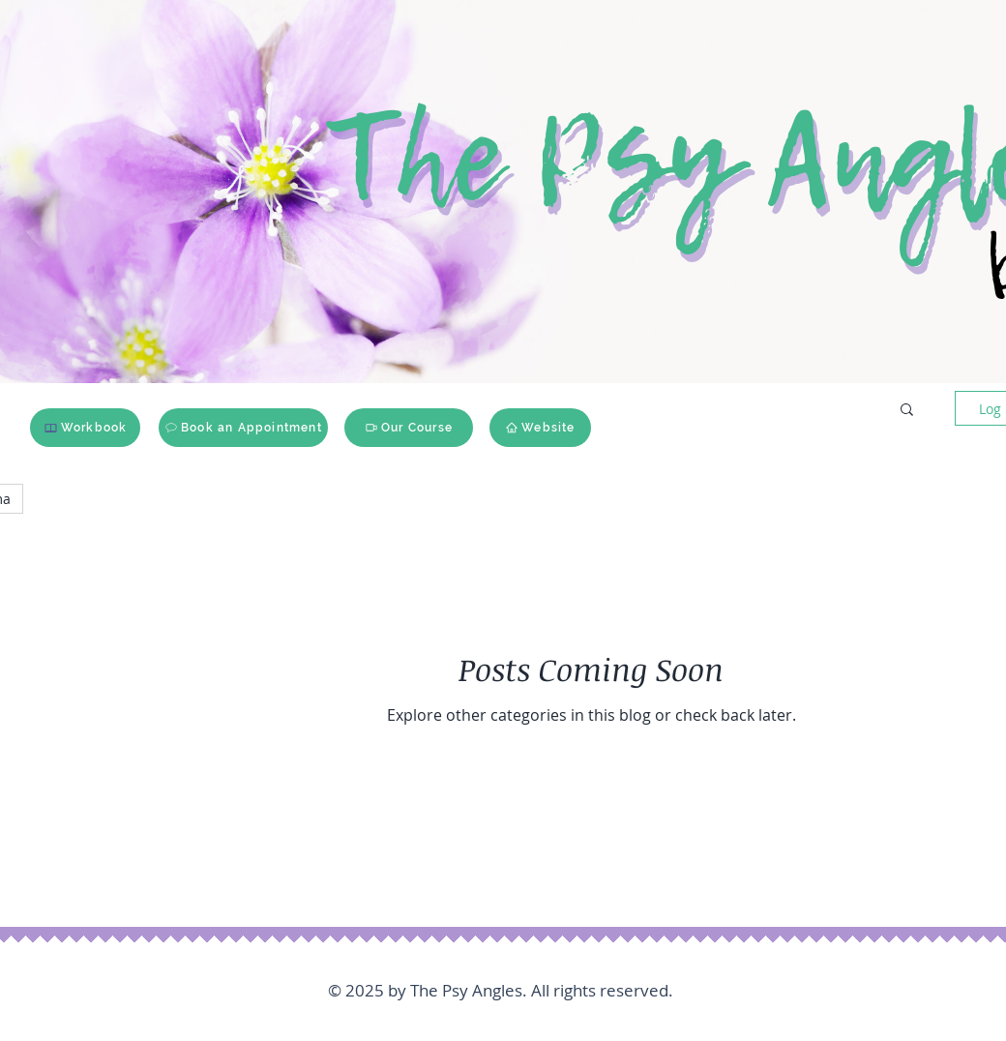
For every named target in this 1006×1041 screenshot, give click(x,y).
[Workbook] (85, 427)
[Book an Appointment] (243, 427)
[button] (907, 411)
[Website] (540, 427)
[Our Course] (408, 427)
